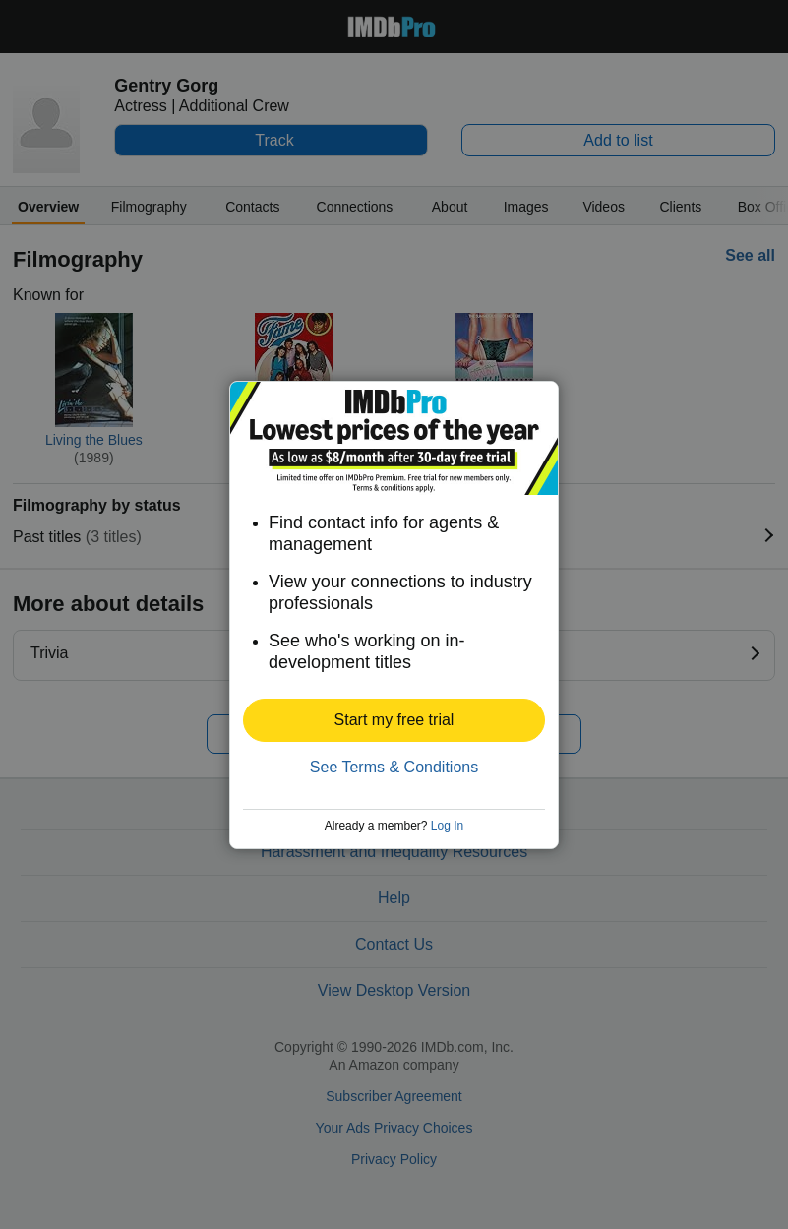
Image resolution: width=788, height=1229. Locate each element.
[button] (394, 720)
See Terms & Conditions (394, 767)
